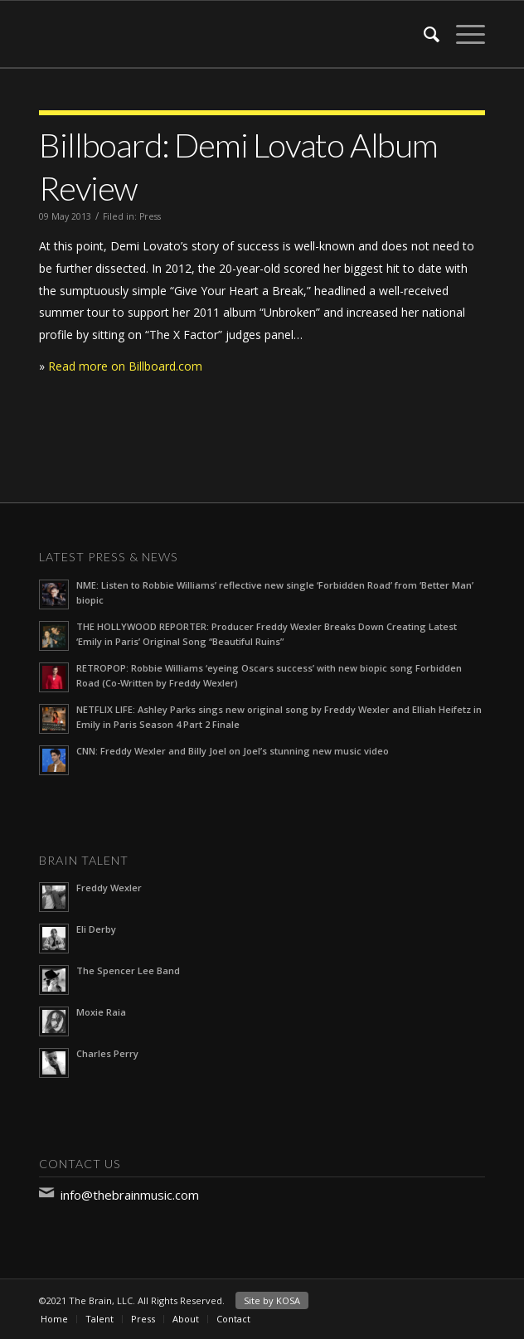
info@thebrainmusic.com (130, 1194)
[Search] (423, 34)
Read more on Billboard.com (125, 366)
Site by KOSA (272, 1300)
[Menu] (462, 34)
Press (150, 216)
